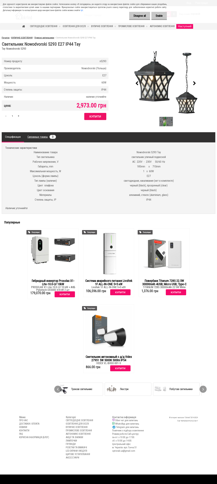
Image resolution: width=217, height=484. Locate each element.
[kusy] (12, 116)
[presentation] (136, 83)
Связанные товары (41, 136)
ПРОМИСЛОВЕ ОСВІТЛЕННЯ (131, 26)
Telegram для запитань (127, 427)
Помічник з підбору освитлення (128, 430)
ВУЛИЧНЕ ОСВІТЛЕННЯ (102, 26)
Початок (5, 37)
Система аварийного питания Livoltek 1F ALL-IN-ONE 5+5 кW (108, 282)
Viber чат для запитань (126, 420)
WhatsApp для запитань (127, 423)
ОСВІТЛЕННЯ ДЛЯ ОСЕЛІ (74, 26)
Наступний (184, 26)
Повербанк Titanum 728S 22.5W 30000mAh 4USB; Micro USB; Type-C (164, 282)
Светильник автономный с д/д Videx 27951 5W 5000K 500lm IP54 (109, 358)
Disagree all (139, 15)
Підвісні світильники (44, 37)
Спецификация (13, 136)
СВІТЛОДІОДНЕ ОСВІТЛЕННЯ (43, 26)
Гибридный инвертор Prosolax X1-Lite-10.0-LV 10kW (53, 282)
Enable (159, 15)
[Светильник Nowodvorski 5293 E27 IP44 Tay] (165, 83)
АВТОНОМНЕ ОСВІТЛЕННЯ (162, 26)
